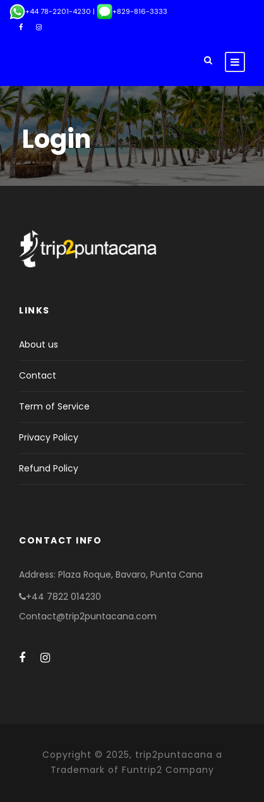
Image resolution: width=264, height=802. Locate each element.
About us (38, 344)
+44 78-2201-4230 (50, 11)
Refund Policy (48, 468)
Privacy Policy (48, 437)
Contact (37, 375)
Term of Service (54, 406)
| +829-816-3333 (129, 11)
